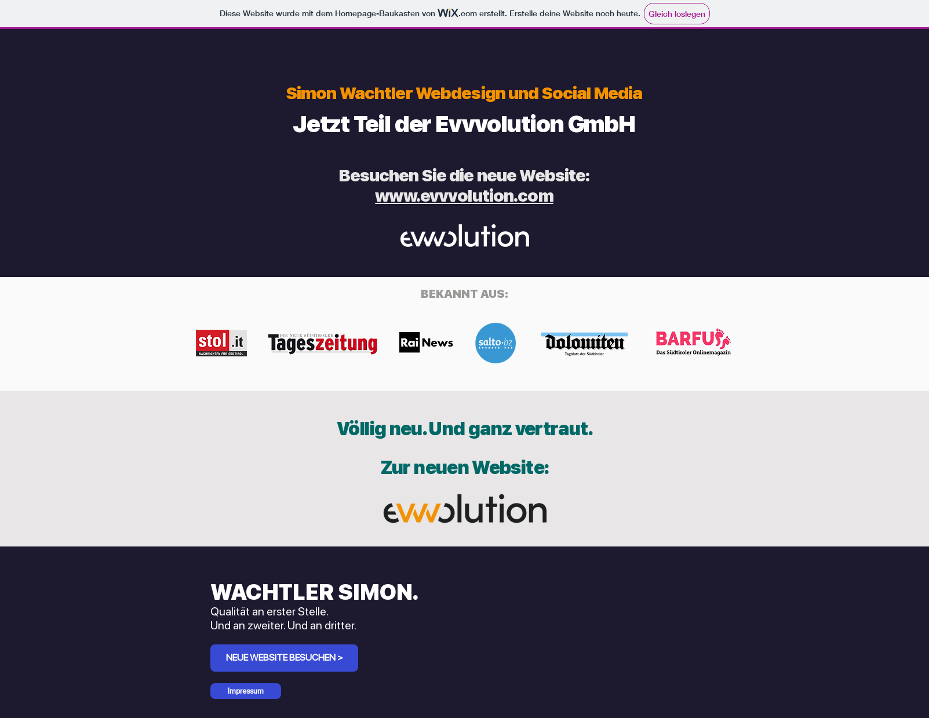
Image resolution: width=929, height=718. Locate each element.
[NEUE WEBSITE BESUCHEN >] (284, 658)
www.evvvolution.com (464, 195)
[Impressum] (245, 691)
